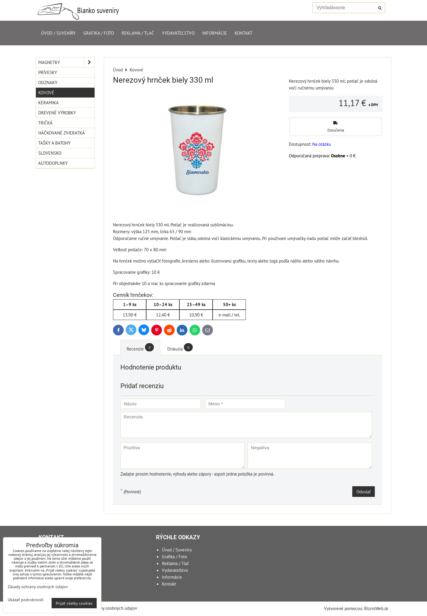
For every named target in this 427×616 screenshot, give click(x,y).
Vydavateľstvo (178, 33)
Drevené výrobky (57, 113)
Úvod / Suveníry (58, 33)
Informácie (214, 33)
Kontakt (243, 33)
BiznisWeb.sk (376, 608)
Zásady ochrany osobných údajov (106, 608)
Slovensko (49, 153)
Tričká (45, 123)
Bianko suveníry (98, 10)
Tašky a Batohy (54, 143)
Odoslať (363, 492)
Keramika (48, 102)
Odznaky (47, 82)
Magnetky (66, 62)
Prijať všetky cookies (74, 603)
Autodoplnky (53, 163)
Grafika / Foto (98, 33)
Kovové (46, 92)
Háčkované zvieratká (61, 133)
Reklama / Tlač (138, 33)
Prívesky (47, 72)
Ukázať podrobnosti (26, 599)
